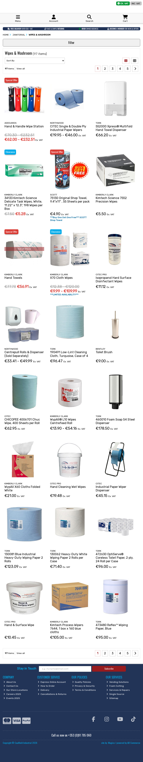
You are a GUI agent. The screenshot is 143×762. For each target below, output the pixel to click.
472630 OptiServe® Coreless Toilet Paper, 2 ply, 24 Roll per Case (114, 557)
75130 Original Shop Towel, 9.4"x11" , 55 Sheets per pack (70, 199)
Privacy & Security (83, 686)
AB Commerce (133, 742)
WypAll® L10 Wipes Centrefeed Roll (63, 421)
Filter (71, 42)
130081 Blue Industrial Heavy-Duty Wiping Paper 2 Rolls (23, 557)
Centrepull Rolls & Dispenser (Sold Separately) (24, 353)
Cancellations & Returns (52, 694)
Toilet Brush (104, 352)
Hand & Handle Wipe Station (24, 126)
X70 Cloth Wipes (61, 278)
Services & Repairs (118, 690)
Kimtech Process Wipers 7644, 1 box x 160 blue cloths (66, 628)
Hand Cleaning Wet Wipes (68, 487)
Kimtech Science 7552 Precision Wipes (111, 199)
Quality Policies (81, 682)
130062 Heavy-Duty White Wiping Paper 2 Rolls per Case (68, 557)
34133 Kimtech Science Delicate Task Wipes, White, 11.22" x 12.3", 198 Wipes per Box (23, 203)
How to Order (46, 686)
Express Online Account (52, 682)
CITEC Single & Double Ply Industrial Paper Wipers (68, 128)
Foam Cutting (115, 686)
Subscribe (109, 668)
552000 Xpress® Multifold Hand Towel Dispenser (114, 128)
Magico (111, 742)
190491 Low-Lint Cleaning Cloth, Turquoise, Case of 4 (69, 353)
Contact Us (11, 686)
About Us (10, 682)
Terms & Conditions (84, 690)
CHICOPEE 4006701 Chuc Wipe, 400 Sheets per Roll (22, 421)
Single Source (115, 694)
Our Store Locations (16, 690)
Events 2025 (12, 698)
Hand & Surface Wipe (19, 625)
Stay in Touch (26, 668)
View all (21, 68)
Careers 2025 (12, 694)
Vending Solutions (118, 682)
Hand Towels (13, 278)
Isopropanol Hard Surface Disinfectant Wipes (113, 279)
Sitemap (112, 698)
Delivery (43, 690)
